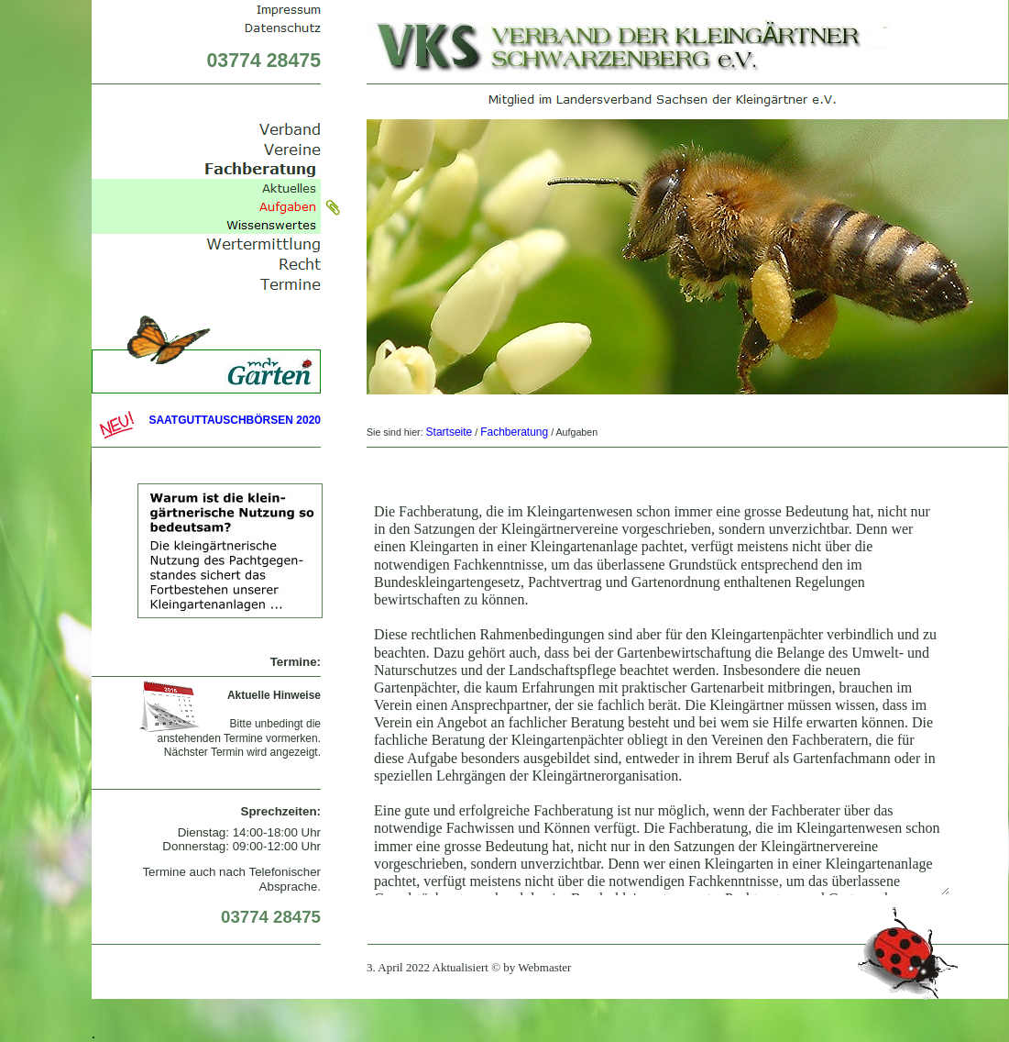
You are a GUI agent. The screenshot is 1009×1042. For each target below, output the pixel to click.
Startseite (449, 432)
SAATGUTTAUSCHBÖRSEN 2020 (234, 420)
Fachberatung (514, 432)
